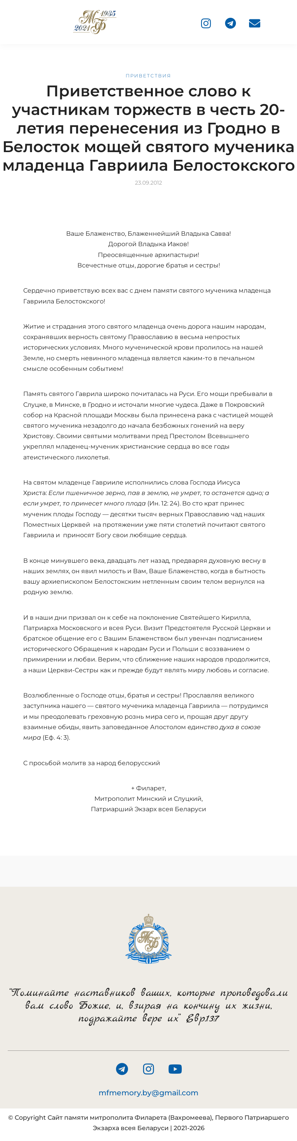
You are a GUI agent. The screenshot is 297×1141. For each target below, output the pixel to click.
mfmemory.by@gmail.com (148, 1092)
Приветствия (148, 76)
